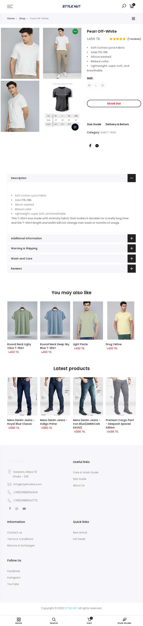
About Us (79, 485)
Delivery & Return (117, 124)
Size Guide (94, 124)
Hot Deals (79, 539)
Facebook (13, 571)
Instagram (14, 577)
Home (11, 18)
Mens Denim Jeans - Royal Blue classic (21, 422)
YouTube (13, 584)
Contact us (14, 532)
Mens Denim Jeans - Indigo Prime (53, 422)
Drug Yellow (114, 344)
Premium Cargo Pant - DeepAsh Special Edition (120, 423)
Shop (22, 18)
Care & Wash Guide (85, 472)
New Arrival (80, 532)
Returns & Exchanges (21, 545)
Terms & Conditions (20, 539)
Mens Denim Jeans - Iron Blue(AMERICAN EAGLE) (86, 423)
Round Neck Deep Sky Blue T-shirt (54, 346)
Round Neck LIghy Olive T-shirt (19, 346)
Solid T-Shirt (108, 132)
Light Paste (80, 344)
